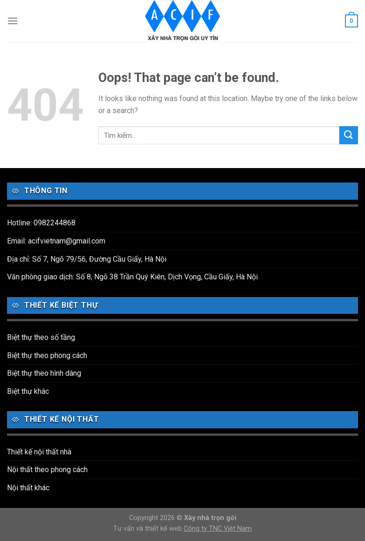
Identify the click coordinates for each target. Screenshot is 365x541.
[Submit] (348, 135)
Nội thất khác (28, 487)
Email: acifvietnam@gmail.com (56, 241)
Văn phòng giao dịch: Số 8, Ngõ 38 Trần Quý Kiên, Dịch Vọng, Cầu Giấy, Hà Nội (132, 276)
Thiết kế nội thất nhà (39, 451)
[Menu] (12, 20)
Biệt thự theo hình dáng (44, 373)
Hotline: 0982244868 (41, 222)
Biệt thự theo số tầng (41, 337)
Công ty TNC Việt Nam (218, 529)
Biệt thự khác (28, 391)
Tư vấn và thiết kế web (148, 529)
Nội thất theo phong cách (47, 469)
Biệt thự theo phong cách (47, 355)
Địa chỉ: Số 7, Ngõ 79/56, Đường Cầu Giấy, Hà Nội (86, 259)
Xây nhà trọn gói (210, 518)
